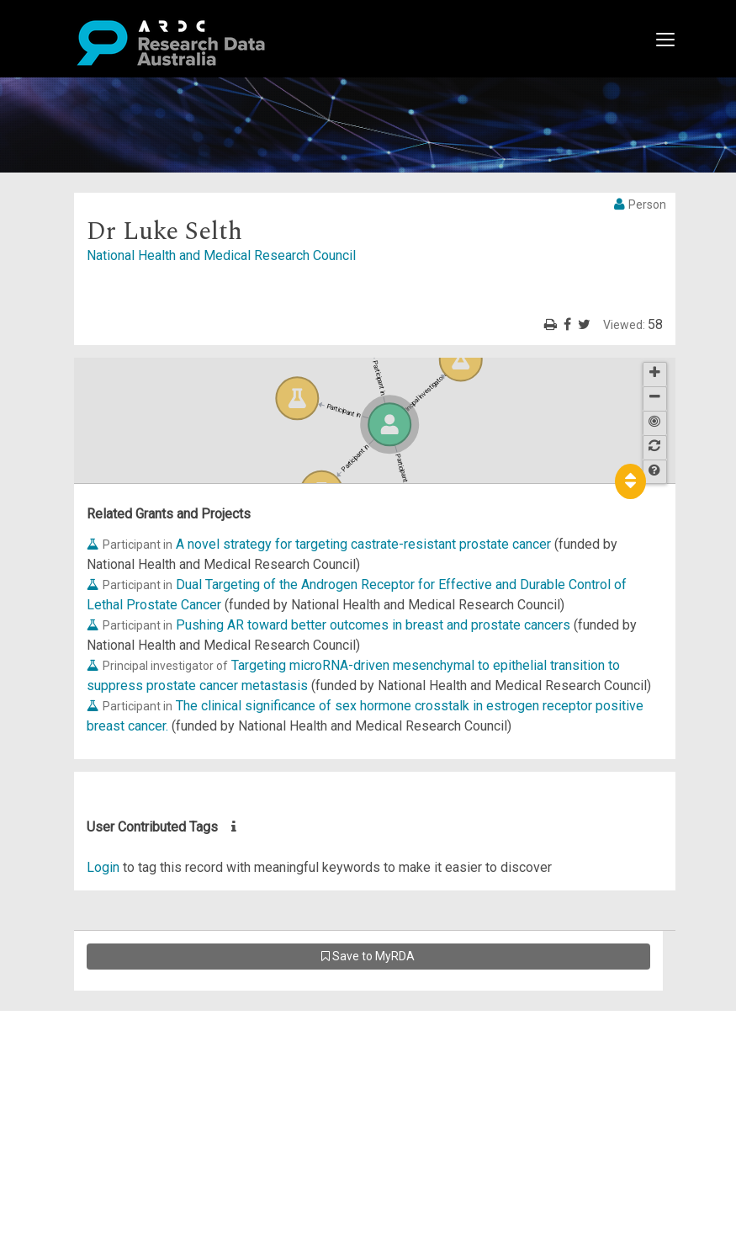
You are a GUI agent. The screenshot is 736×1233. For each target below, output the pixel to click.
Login (103, 867)
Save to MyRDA (368, 956)
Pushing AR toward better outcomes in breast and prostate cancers (373, 625)
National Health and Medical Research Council (221, 255)
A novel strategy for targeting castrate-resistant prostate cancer (363, 544)
